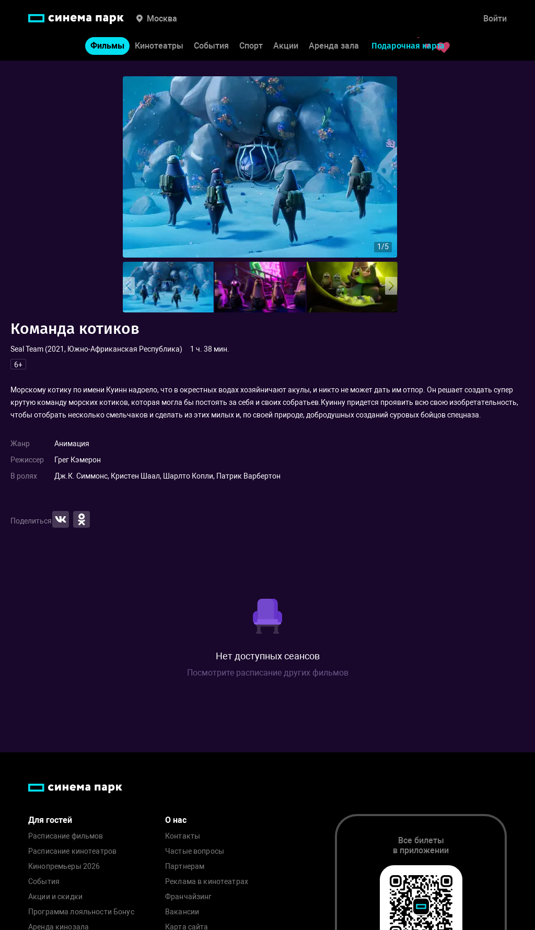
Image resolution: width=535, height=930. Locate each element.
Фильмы (107, 46)
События (211, 46)
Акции (285, 46)
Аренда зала (334, 46)
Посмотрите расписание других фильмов (267, 673)
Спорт (251, 46)
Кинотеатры (159, 46)
